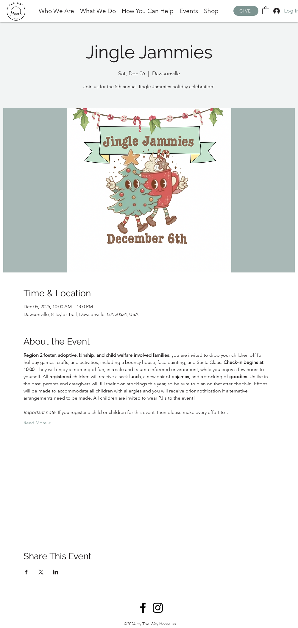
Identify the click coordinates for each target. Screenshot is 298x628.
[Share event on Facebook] (26, 572)
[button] (265, 10)
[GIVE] (245, 11)
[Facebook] (143, 608)
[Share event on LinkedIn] (55, 572)
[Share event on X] (41, 572)
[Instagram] (158, 608)
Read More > (37, 423)
